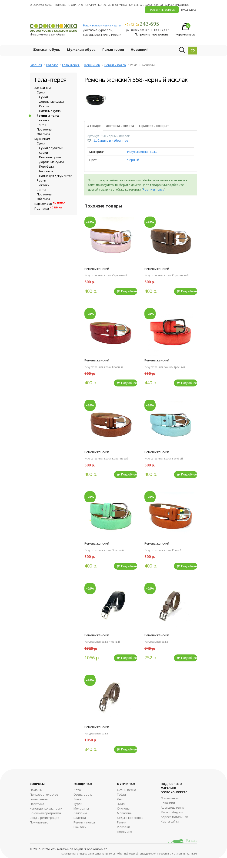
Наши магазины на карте (102, 25)
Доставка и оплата (120, 126)
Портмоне (44, 129)
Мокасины (81, 807)
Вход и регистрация (44, 817)
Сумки (41, 92)
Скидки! (90, 4)
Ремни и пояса (115, 65)
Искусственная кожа (142, 152)
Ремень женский (96, 269)
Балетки (79, 817)
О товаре (94, 126)
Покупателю (39, 821)
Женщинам (92, 65)
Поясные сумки (50, 157)
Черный (133, 160)
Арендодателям (172, 806)
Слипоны (80, 812)
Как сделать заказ (140, 4)
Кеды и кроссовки (130, 817)
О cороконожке (41, 4)
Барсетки (46, 171)
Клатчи (44, 106)
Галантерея (113, 49)
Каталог (52, 65)
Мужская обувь (81, 49)
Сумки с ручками (51, 148)
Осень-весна (83, 793)
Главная (36, 65)
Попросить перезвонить (152, 34)
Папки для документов (55, 176)
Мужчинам (42, 139)
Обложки (43, 134)
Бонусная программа (112, 4)
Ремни (41, 180)
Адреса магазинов (177, 4)
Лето (77, 789)
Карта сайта (170, 820)
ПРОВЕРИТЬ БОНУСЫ (161, 9)
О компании (170, 797)
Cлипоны (123, 807)
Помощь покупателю (68, 4)
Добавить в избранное (110, 140)
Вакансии (168, 802)
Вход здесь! (189, 9)
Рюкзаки (43, 120)
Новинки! (139, 49)
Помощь (36, 789)
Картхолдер (49, 203)
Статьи (158, 4)
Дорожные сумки (51, 101)
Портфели (46, 166)
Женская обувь (46, 49)
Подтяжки (48, 208)
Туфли (77, 803)
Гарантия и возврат (154, 126)
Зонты (41, 125)
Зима (77, 798)
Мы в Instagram (172, 811)
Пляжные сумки (50, 111)
